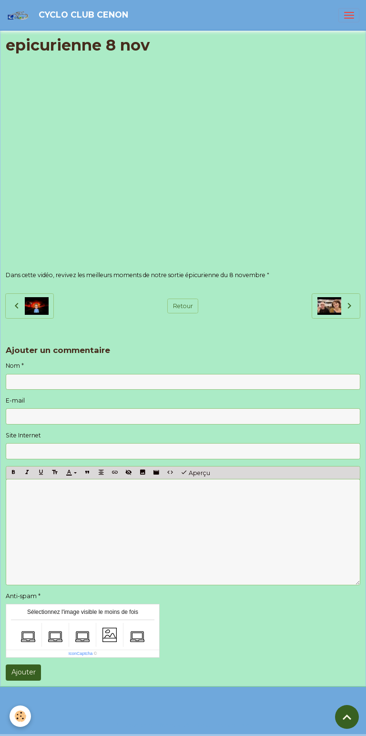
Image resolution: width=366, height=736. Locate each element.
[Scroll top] (347, 717)
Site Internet (23, 435)
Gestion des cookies (224, 724)
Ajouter (23, 672)
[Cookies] (20, 716)
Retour (183, 306)
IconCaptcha (81, 653)
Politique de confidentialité (151, 724)
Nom (13, 365)
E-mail (15, 400)
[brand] (69, 15)
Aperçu (195, 472)
